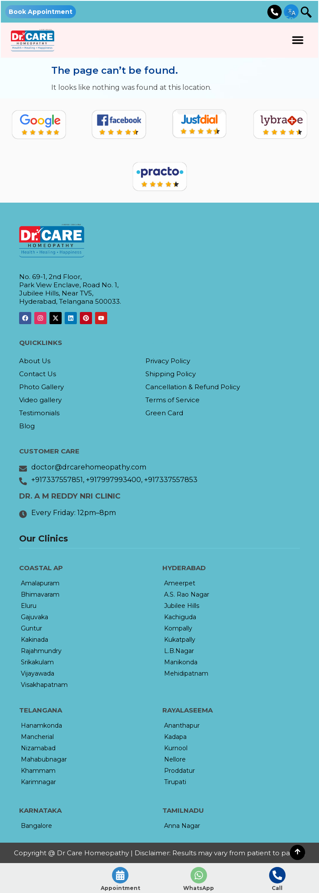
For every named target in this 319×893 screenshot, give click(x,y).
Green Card (164, 413)
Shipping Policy (170, 374)
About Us (34, 361)
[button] (298, 40)
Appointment (120, 888)
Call (277, 888)
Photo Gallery (41, 387)
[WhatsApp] (199, 875)
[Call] (277, 875)
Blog (27, 426)
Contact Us (37, 374)
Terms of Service (172, 400)
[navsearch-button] (303, 13)
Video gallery (40, 400)
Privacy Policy (167, 361)
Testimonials (39, 413)
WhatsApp (198, 888)
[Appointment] (120, 875)
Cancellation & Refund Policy (192, 387)
